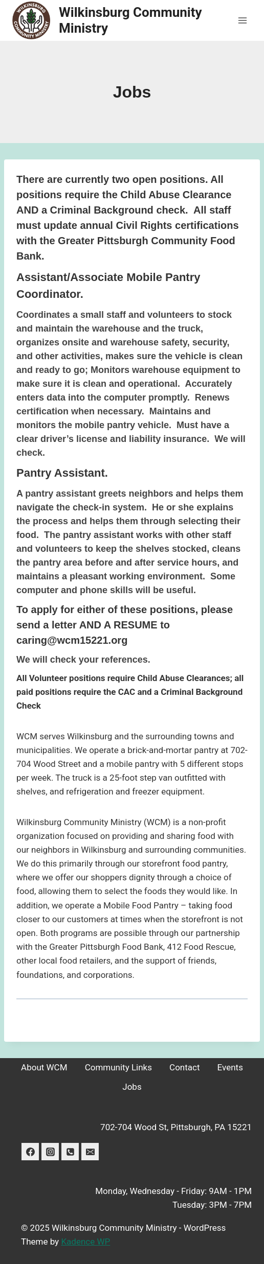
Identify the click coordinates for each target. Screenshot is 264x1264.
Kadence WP (85, 1241)
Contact (184, 1067)
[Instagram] (50, 1151)
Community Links (118, 1067)
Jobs (131, 1087)
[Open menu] (242, 20)
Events (230, 1067)
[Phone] (70, 1151)
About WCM (44, 1067)
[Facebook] (30, 1151)
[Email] (90, 1151)
